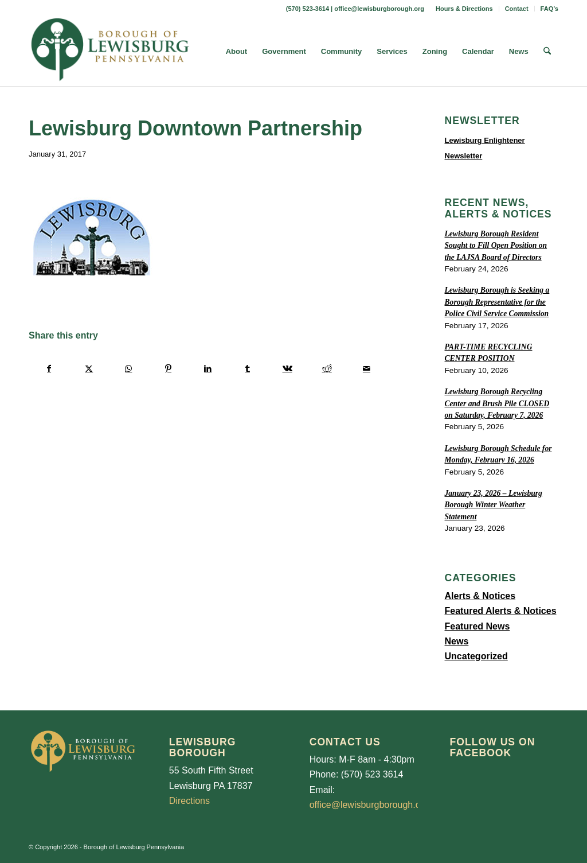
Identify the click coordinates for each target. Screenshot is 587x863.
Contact (517, 8)
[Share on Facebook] (49, 368)
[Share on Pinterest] (167, 368)
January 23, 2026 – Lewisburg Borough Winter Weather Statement (493, 505)
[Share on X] (88, 368)
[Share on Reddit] (326, 368)
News (457, 641)
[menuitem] (464, 8)
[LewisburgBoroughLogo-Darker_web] (110, 51)
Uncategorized (476, 656)
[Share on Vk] (287, 368)
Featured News (477, 626)
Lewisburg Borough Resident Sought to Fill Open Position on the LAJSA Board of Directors (496, 246)
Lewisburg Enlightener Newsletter (485, 148)
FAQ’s (549, 8)
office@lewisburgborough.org (379, 8)
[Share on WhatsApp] (128, 368)
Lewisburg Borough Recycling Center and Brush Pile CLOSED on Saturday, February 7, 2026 (497, 403)
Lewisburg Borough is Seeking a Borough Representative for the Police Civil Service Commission (497, 302)
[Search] (547, 51)
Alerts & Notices (480, 596)
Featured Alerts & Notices (501, 611)
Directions (189, 801)
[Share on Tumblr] (247, 368)
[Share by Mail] (366, 368)
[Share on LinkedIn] (208, 368)
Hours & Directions (464, 8)
